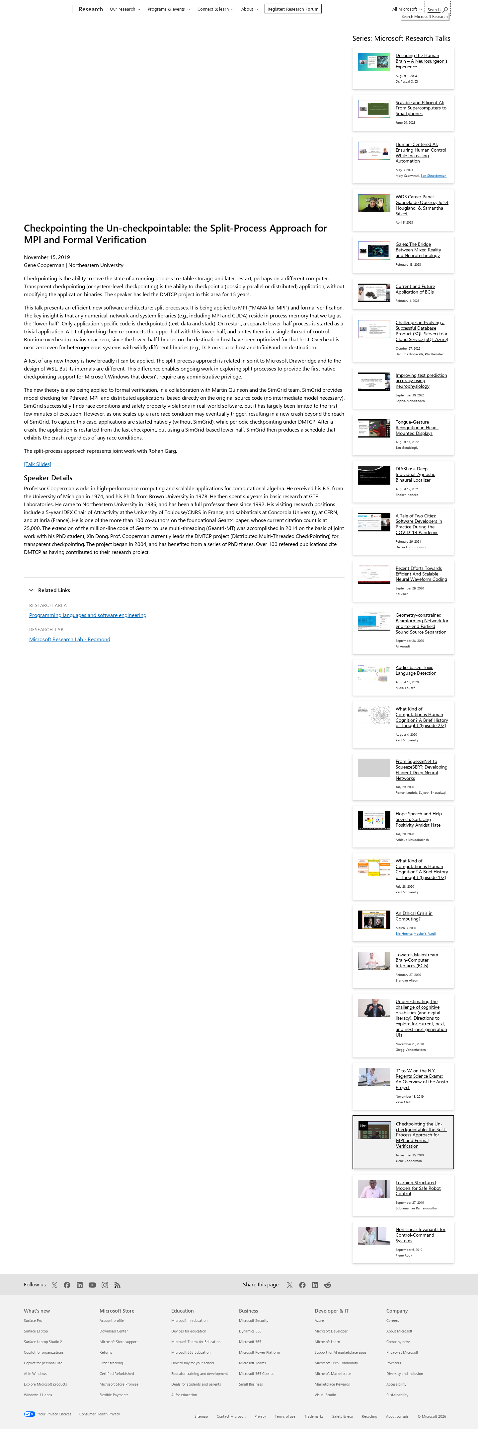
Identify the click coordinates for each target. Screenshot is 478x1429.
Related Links (54, 589)
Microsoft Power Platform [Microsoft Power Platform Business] (259, 1352)
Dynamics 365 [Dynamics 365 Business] (250, 1330)
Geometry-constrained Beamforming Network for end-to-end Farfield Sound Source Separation (422, 623)
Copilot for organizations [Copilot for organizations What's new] (44, 1352)
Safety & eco (342, 1416)
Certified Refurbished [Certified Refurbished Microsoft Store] (117, 1373)
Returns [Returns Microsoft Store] (106, 1352)
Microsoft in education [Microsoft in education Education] (189, 1320)
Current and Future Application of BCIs (415, 289)
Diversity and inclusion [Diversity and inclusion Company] (404, 1373)
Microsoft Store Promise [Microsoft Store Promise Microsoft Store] (119, 1384)
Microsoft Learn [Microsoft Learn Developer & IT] (327, 1341)
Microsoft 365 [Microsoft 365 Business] (250, 1341)
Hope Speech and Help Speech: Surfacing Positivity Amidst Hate (419, 819)
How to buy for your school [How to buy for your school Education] (192, 1362)
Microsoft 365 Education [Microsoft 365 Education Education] (190, 1352)
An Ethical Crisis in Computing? (414, 916)
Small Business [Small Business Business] (251, 1384)
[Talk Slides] (37, 463)
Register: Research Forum (293, 9)
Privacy (260, 1416)
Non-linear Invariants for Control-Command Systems (420, 1235)
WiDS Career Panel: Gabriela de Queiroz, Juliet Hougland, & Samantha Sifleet (422, 204)
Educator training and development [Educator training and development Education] (199, 1373)
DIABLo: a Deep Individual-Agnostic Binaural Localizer (415, 474)
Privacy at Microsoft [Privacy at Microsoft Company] (402, 1352)
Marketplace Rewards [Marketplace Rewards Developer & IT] (332, 1384)
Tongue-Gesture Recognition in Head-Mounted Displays (417, 427)
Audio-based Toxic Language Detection (416, 670)
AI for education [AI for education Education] (184, 1394)
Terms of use (285, 1416)
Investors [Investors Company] (393, 1362)
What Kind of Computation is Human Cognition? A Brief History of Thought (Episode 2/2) (422, 717)
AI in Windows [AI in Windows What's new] (35, 1373)
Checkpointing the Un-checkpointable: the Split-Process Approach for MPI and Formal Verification (421, 1135)
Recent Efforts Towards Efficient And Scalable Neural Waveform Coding (421, 573)
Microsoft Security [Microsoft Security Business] (253, 1320)
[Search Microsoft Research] (438, 8)
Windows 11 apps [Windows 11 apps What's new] (38, 1394)
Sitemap (201, 1416)
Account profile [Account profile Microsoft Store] (112, 1320)
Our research (122, 9)
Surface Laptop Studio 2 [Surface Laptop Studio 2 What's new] (43, 1341)
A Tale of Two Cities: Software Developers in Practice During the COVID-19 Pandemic (419, 523)
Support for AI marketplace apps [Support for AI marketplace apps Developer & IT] (340, 1352)
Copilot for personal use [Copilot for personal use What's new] (43, 1362)
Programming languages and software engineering (87, 614)
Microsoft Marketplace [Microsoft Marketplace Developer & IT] (333, 1373)
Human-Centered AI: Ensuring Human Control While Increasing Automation (421, 152)
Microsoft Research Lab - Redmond (69, 639)
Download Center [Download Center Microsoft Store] (114, 1330)
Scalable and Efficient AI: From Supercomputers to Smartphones (421, 108)
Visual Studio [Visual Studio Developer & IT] (325, 1394)
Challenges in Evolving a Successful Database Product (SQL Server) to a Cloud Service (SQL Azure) (422, 330)
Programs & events (166, 9)
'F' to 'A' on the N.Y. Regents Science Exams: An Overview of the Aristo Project (422, 1078)
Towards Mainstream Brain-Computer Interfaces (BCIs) (417, 960)
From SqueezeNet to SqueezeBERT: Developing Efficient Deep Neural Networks (421, 769)
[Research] (90, 9)
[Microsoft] (46, 9)
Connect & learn (213, 9)
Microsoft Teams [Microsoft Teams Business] (252, 1362)
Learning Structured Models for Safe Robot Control (418, 1188)
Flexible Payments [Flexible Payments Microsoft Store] (114, 1394)
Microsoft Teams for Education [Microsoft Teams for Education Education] (195, 1341)
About (247, 9)
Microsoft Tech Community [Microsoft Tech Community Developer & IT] (336, 1362)
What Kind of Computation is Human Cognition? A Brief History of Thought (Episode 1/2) (422, 868)
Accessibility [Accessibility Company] (396, 1384)
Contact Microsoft (231, 1416)
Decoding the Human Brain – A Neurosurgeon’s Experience (421, 61)
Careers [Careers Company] (392, 1320)
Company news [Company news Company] (398, 1341)
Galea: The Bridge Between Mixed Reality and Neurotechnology (418, 249)
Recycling (369, 1416)
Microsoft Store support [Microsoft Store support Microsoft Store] (119, 1341)
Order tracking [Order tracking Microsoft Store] (111, 1362)
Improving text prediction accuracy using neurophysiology (421, 380)
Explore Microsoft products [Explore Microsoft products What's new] (45, 1384)
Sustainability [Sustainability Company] (397, 1394)
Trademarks (313, 1416)
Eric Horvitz (404, 933)
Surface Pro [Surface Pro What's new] (33, 1320)
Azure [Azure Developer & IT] (319, 1320)
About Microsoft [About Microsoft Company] (399, 1330)
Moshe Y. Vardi (425, 933)
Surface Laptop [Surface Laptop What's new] (36, 1330)
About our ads (397, 1416)
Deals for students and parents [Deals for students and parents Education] (196, 1384)
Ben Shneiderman (433, 175)
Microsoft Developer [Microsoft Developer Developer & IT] (331, 1330)
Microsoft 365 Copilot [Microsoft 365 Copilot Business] (256, 1373)
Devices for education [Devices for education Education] (188, 1330)
